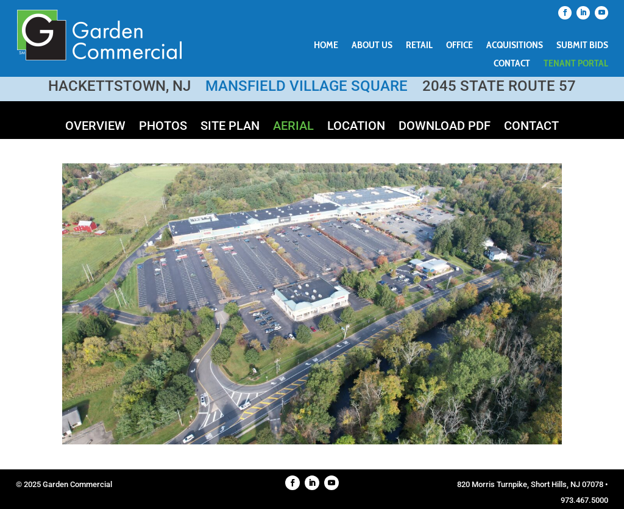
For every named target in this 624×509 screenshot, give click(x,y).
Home (326, 46)
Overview (95, 127)
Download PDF (445, 127)
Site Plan (230, 127)
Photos (163, 127)
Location (356, 127)
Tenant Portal (576, 64)
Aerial (293, 127)
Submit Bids (582, 46)
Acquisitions (514, 46)
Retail (419, 46)
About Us (372, 46)
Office (459, 46)
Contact (512, 64)
